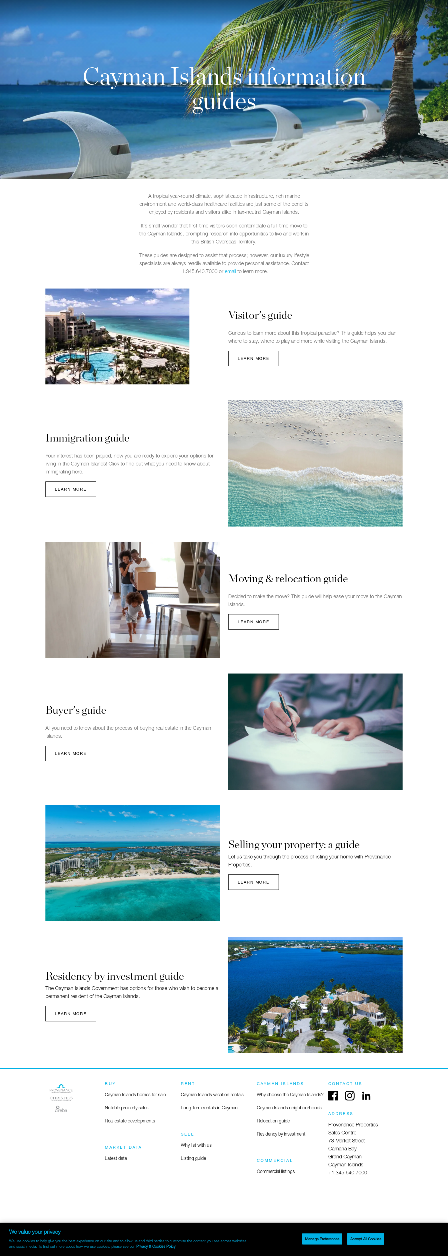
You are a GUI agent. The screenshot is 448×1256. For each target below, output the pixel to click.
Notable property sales (127, 1107)
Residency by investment (281, 1133)
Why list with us (196, 1145)
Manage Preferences (322, 1238)
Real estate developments (130, 1120)
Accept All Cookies (365, 1238)
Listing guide (193, 1158)
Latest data (116, 1158)
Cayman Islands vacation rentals (212, 1094)
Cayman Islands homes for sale (135, 1094)
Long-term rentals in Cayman (209, 1107)
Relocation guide (273, 1120)
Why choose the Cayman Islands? (290, 1094)
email (230, 271)
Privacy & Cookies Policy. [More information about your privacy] (156, 1246)
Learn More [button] (253, 358)
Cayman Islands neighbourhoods (289, 1107)
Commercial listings (276, 1171)
